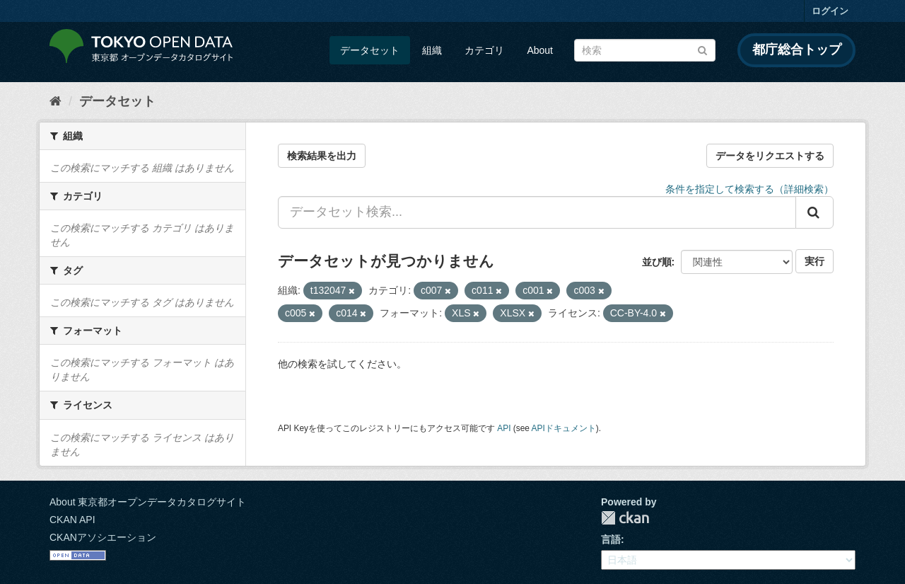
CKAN (625, 517)
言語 (611, 539)
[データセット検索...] (537, 212)
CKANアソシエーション (102, 537)
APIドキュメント (564, 428)
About (540, 50)
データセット (369, 50)
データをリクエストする (770, 155)
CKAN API (72, 519)
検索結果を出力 (321, 155)
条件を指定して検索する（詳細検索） (749, 189)
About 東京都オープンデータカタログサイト (147, 502)
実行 (814, 261)
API (503, 428)
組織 (432, 50)
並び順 (657, 262)
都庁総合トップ (796, 49)
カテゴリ (484, 50)
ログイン (830, 11)
